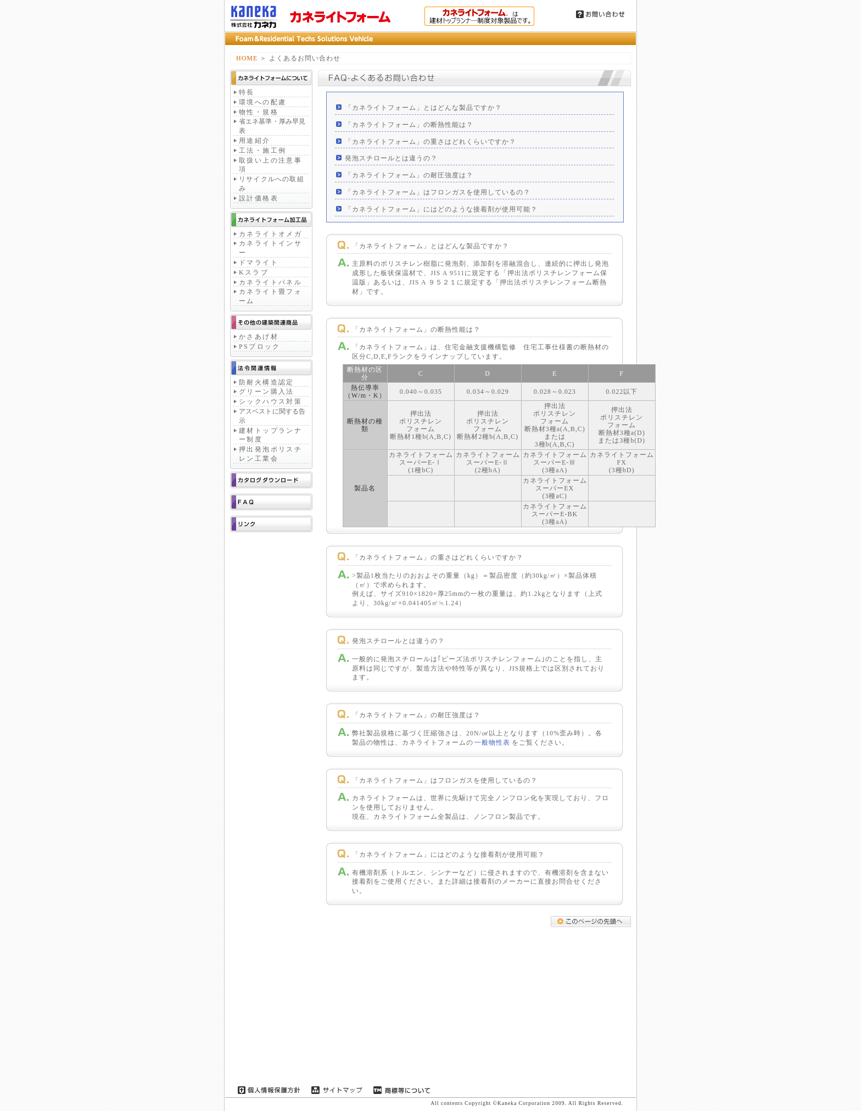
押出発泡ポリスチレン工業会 (270, 453)
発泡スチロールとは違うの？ (391, 158)
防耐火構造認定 (266, 382)
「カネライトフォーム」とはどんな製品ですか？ (423, 107)
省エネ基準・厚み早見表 (272, 126)
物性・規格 (258, 112)
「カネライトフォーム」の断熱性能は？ (409, 125)
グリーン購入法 (266, 391)
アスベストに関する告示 (272, 416)
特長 (247, 92)
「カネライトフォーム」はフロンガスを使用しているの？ (437, 192)
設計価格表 (258, 198)
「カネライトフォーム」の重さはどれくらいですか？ (430, 142)
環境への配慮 (262, 102)
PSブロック (260, 346)
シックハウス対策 (270, 401)
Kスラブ (254, 272)
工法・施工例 (262, 150)
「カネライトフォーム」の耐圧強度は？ (409, 175)
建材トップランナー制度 (270, 435)
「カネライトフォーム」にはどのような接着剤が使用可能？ (441, 209)
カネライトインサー (270, 247)
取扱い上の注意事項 (270, 165)
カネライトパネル (270, 282)
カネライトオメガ (270, 234)
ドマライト (258, 262)
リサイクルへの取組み (271, 183)
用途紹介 (255, 140)
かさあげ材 (258, 336)
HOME (247, 58)
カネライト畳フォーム (270, 296)
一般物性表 (492, 742)
